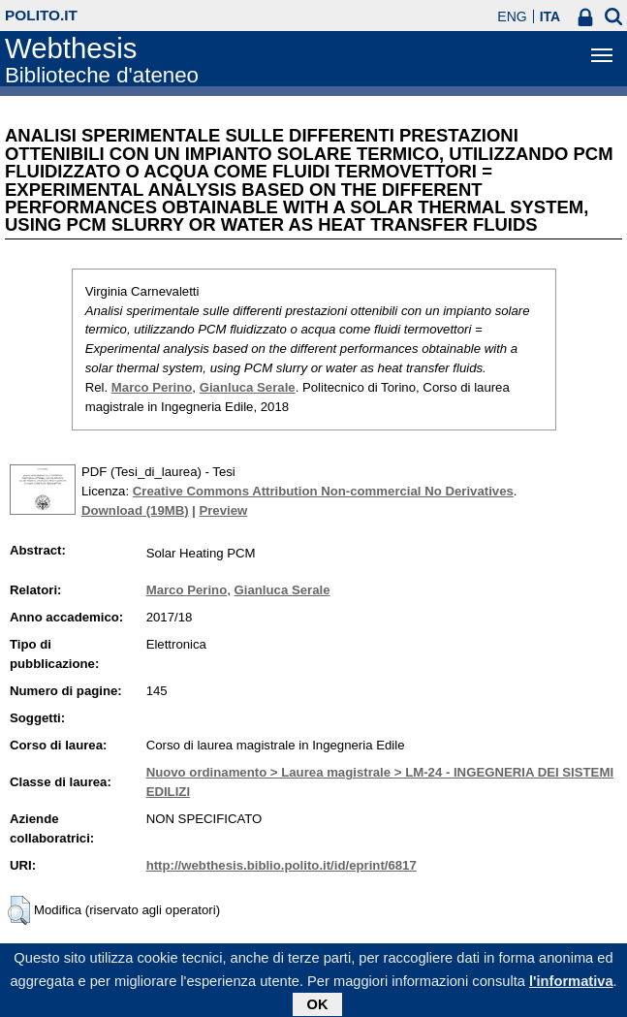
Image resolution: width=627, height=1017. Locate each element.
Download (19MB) (135, 510)
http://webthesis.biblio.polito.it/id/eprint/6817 (281, 865)
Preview (223, 510)
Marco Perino (152, 387)
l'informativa (571, 985)
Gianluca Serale (248, 387)
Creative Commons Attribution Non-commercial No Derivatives (323, 491)
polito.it (41, 15)
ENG (511, 16)
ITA (550, 16)
